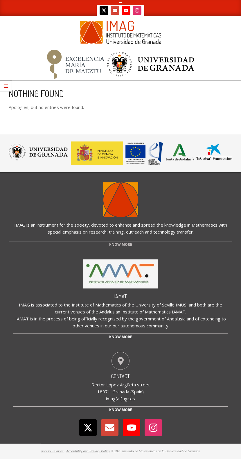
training (116, 232)
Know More (120, 409)
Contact (120, 376)
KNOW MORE (120, 244)
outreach (135, 232)
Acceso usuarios (52, 451)
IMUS (181, 305)
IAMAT (120, 296)
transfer (185, 232)
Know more (120, 336)
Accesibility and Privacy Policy (88, 451)
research (98, 232)
